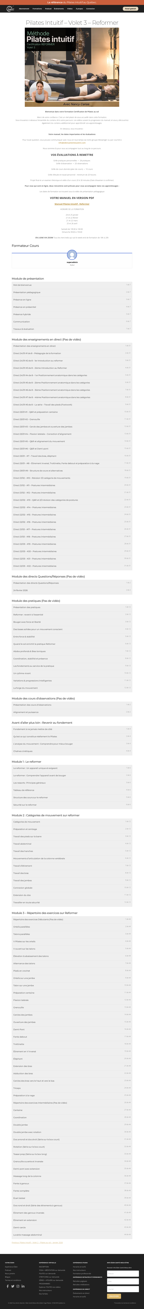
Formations (38, 9)
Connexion (91, 9)
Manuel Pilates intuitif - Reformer (72, 203)
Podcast (48, 9)
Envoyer (114, 1296)
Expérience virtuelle (47, 1262)
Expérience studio (80, 1262)
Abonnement (24, 9)
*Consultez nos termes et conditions (125, 1303)
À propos (80, 9)
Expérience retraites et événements (87, 1277)
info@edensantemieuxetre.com (72, 143)
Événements (59, 9)
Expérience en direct (81, 1289)
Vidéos (70, 9)
